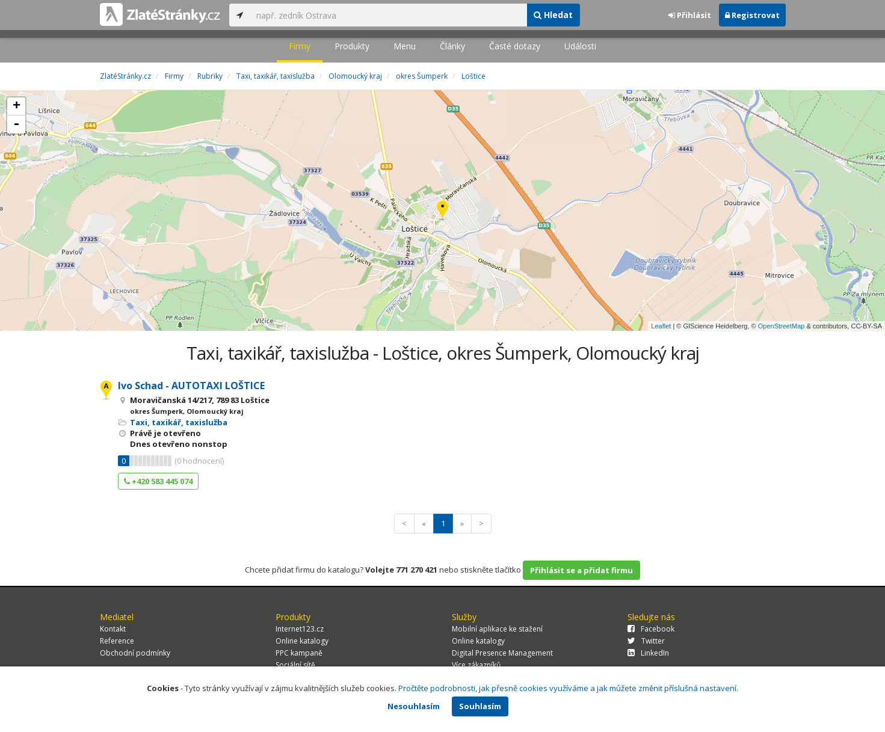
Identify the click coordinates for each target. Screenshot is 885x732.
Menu (404, 46)
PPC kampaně (299, 653)
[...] (389, 15)
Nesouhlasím (413, 706)
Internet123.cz (300, 629)
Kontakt (113, 629)
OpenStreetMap (781, 326)
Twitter (646, 641)
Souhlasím (480, 706)
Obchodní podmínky (135, 653)
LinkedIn (648, 653)
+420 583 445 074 (158, 481)
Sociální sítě (295, 665)
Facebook (651, 629)
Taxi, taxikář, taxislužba (178, 422)
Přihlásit (689, 15)
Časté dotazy (514, 46)
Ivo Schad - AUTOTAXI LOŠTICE (191, 385)
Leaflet (661, 326)
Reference (117, 641)
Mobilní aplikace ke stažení (497, 629)
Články (452, 46)
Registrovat (752, 15)
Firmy (299, 46)
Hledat (553, 14)
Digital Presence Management (502, 653)
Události (580, 46)
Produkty (352, 46)
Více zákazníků (476, 665)
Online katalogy (302, 641)
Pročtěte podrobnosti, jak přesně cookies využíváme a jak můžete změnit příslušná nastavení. (568, 688)
